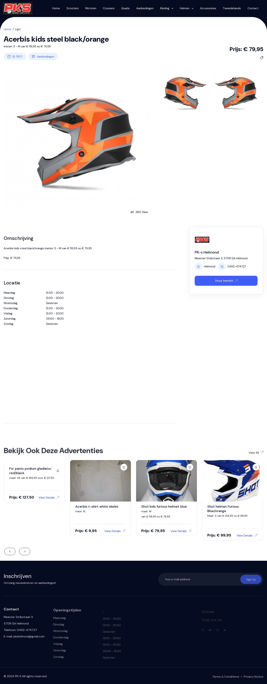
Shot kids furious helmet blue (164, 506)
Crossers (109, 8)
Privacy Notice (253, 678)
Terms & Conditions (225, 678)
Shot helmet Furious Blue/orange (223, 508)
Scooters (73, 8)
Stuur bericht (226, 281)
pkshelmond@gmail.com (28, 638)
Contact (253, 8)
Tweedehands (232, 8)
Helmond (205, 266)
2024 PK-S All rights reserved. (27, 678)
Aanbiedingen (145, 8)
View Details (49, 497)
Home (56, 8)
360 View (139, 212)
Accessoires (208, 8)
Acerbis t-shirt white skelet (96, 506)
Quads (125, 8)
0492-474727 (232, 266)
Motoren (90, 8)
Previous (9, 551)
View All (256, 454)
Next (24, 551)
